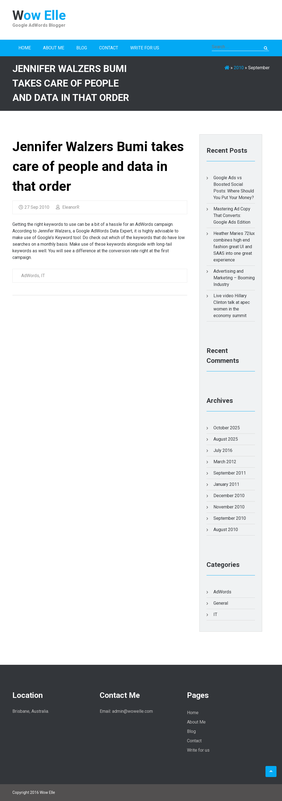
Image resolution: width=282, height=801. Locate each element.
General (220, 603)
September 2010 (229, 518)
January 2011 (226, 484)
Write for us (144, 47)
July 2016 (222, 450)
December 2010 (229, 495)
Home (24, 47)
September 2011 (229, 473)
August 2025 (225, 439)
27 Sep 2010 (34, 207)
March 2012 (224, 461)
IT (43, 275)
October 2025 (226, 427)
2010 (239, 67)
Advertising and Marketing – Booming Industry (234, 278)
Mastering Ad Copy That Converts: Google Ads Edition (231, 215)
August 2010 (225, 529)
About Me (53, 47)
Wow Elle (39, 15)
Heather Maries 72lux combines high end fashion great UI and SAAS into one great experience (234, 246)
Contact (108, 47)
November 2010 (229, 507)
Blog (81, 47)
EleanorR (67, 207)
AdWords (30, 275)
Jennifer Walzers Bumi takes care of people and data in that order (98, 166)
